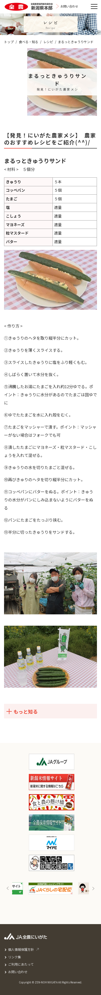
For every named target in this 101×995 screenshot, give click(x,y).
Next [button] (93, 888)
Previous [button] (7, 888)
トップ (9, 41)
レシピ (48, 41)
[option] (50, 888)
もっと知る (21, 711)
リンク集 (14, 957)
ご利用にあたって (21, 964)
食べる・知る (28, 41)
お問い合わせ (17, 971)
